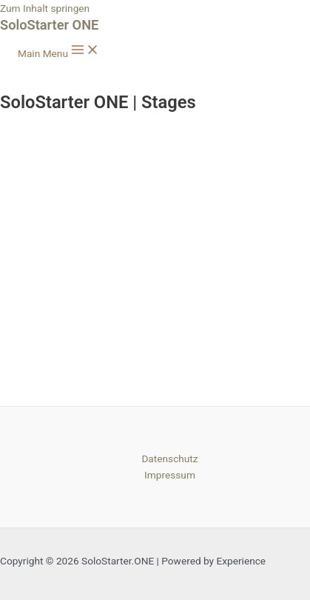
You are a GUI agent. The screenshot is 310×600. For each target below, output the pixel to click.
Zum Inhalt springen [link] (45, 8)
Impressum (169, 475)
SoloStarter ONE (49, 25)
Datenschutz (169, 458)
